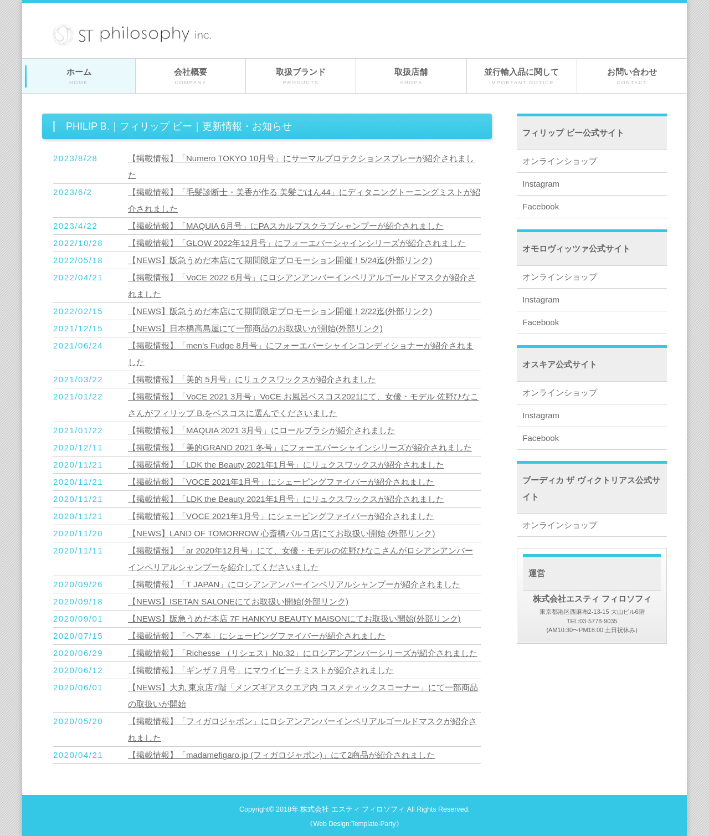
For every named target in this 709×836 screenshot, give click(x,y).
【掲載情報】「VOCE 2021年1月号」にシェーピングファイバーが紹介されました (281, 481)
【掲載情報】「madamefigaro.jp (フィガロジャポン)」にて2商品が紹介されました (281, 755)
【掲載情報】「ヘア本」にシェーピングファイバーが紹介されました (257, 635)
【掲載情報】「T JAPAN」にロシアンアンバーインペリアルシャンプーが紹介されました (294, 584)
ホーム (78, 76)
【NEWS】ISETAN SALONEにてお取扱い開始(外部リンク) (238, 601)
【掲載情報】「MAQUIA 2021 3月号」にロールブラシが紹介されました (261, 430)
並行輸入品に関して (522, 76)
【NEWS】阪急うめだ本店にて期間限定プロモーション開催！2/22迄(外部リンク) (280, 311)
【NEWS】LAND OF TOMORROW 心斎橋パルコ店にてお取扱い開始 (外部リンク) (281, 533)
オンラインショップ (559, 161)
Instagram (540, 183)
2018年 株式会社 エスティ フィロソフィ (340, 809)
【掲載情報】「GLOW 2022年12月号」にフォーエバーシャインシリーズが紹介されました (297, 243)
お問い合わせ (632, 76)
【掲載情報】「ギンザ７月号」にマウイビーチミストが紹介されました (261, 670)
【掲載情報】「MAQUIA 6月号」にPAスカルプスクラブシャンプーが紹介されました (286, 225)
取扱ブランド (301, 76)
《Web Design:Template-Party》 (354, 824)
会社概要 (190, 76)
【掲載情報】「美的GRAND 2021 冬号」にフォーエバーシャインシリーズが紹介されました (300, 447)
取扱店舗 (411, 76)
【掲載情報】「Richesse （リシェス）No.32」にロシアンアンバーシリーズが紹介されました (302, 653)
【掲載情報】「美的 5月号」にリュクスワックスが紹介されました (252, 379)
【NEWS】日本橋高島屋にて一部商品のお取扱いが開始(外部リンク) (255, 328)
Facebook (540, 206)
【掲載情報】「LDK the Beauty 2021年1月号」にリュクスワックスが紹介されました (286, 464)
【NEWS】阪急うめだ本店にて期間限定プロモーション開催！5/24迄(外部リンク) (280, 260)
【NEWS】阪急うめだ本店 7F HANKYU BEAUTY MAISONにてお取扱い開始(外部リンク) (294, 618)
